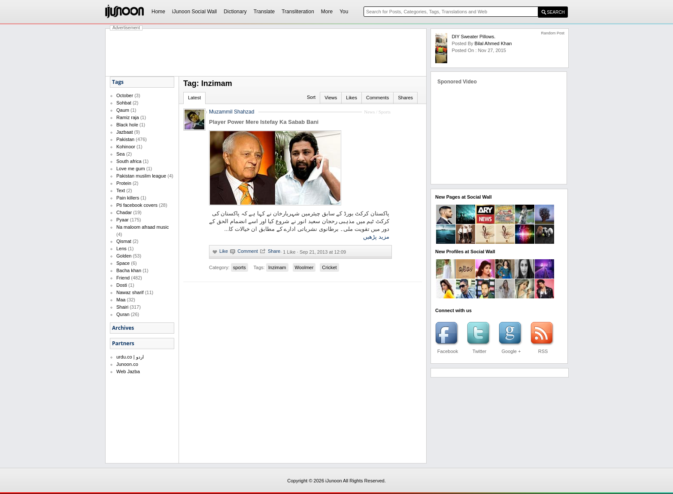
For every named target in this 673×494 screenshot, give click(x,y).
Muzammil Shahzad (231, 112)
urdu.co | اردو (130, 356)
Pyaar (122, 219)
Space (123, 263)
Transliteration (298, 12)
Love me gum (130, 168)
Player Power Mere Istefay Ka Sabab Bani (263, 122)
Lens (121, 248)
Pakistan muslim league (141, 175)
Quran (123, 314)
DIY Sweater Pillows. (473, 36)
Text (120, 190)
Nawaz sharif (130, 292)
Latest (194, 97)
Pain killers (127, 197)
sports (239, 267)
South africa (129, 161)
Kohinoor (125, 146)
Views (330, 97)
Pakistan (125, 139)
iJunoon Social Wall (194, 12)
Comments (377, 97)
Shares (405, 97)
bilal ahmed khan (493, 43)
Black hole (127, 124)
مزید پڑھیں (376, 236)
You (344, 12)
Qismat (123, 241)
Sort (311, 97)
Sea (120, 153)
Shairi (122, 307)
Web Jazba (128, 371)
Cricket (329, 267)
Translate (264, 12)
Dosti (121, 285)
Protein (123, 183)
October (124, 95)
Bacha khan (128, 270)
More (327, 12)
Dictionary (235, 12)
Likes (351, 97)
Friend (123, 277)
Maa (120, 299)
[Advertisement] (266, 52)
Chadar (124, 212)
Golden (123, 255)
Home (158, 12)
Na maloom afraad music (142, 227)
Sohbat (123, 102)
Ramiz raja (127, 117)
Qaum (122, 110)
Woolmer (304, 267)
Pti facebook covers (137, 205)
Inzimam (277, 267)
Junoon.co (127, 364)
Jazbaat (124, 132)
